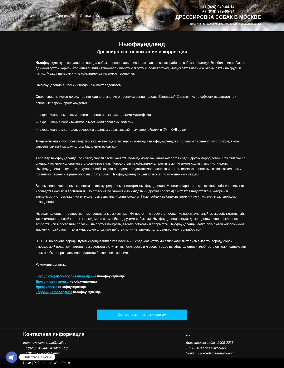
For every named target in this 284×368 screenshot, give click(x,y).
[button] (51, 15)
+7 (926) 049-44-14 (37, 348)
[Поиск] (97, 15)
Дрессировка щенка (52, 281)
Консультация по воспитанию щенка (66, 276)
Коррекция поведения (54, 292)
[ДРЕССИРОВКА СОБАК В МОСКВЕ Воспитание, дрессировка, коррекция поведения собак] (218, 16)
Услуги (29, 16)
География (66, 16)
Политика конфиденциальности (211, 353)
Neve (27, 363)
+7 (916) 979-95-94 (37, 353)
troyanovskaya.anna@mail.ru (44, 342)
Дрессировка (46, 287)
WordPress (62, 363)
